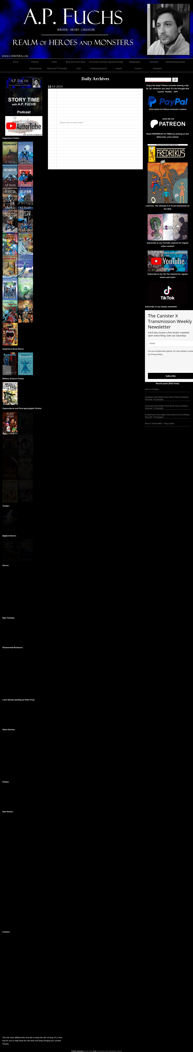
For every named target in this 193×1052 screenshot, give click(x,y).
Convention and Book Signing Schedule (106, 62)
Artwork (118, 68)
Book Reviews (35, 68)
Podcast (34, 62)
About (54, 62)
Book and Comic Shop (75, 62)
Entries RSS (88, 1051)
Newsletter (157, 68)
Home (15, 62)
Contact (138, 68)
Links (78, 68)
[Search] (175, 80)
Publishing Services (98, 68)
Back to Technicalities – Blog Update (159, 423)
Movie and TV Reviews (57, 68)
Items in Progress (152, 389)
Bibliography (134, 62)
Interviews (154, 62)
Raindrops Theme (115, 1051)
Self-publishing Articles (175, 62)
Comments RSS (102, 1051)
